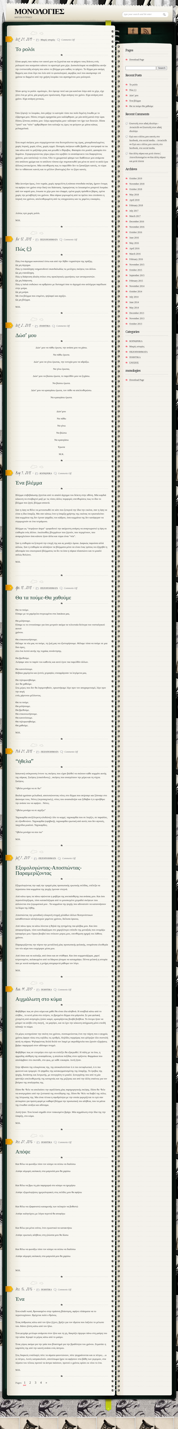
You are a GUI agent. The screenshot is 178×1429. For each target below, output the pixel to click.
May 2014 (134, 307)
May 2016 (134, 243)
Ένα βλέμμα (28, 483)
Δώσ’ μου (25, 335)
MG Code (167, 1403)
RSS (145, 30)
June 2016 (134, 237)
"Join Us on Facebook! (132, 30)
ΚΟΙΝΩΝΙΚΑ (46, 473)
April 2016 (134, 248)
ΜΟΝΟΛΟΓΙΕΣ (39, 11)
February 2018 (136, 205)
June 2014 (134, 302)
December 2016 (136, 221)
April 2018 (134, 200)
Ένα (20, 1299)
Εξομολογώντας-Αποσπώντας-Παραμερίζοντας (48, 870)
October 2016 (135, 232)
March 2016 (135, 253)
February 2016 (136, 259)
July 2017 (133, 210)
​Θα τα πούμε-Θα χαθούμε (43, 597)
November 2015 (136, 264)
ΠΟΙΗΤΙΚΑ (44, 326)
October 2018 (135, 189)
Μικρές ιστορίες (48, 39)
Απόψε (23, 1151)
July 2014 (133, 297)
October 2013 (135, 323)
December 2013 (136, 313)
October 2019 (135, 178)
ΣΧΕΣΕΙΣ (134, 362)
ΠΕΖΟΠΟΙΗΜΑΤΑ (49, 239)
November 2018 (136, 183)
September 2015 (136, 275)
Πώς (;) (23, 249)
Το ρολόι (25, 49)
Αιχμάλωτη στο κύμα (38, 999)
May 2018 (134, 194)
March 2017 (135, 216)
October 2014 (135, 291)
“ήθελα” (24, 761)
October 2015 (135, 270)
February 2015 (136, 280)
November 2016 (136, 227)
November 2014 (136, 286)
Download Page (136, 59)
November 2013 (136, 318)
